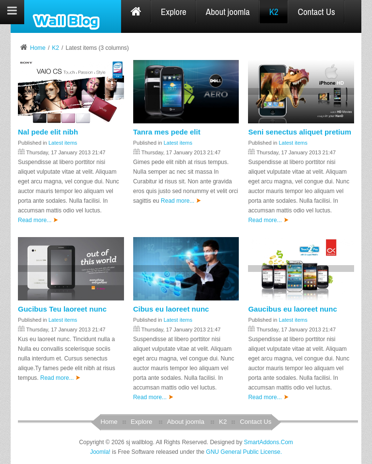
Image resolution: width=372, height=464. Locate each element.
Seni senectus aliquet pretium (299, 132)
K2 (55, 48)
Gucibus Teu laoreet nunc (62, 309)
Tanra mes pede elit (167, 132)
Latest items (62, 143)
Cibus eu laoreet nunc (171, 309)
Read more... (38, 220)
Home (38, 48)
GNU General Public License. (244, 452)
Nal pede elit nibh (48, 132)
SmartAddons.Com (268, 442)
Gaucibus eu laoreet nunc (292, 309)
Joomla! (100, 452)
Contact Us (255, 421)
